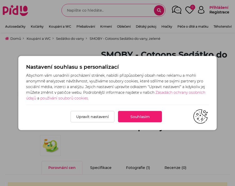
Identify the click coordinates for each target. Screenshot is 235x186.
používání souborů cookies (64, 98)
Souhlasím (140, 116)
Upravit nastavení (92, 116)
